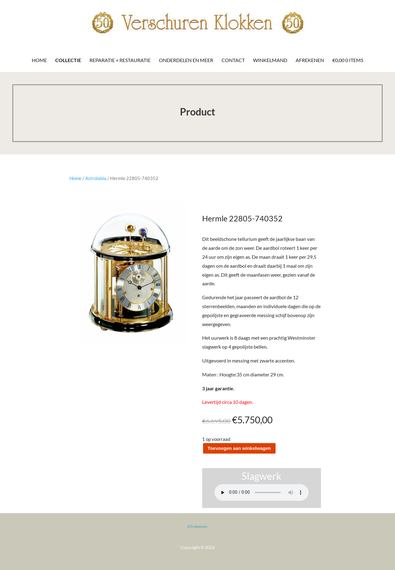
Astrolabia (95, 178)
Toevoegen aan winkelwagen (239, 448)
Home (39, 60)
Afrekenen (310, 60)
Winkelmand (270, 60)
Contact (233, 60)
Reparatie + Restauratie (120, 60)
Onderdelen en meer (186, 60)
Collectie (68, 60)
